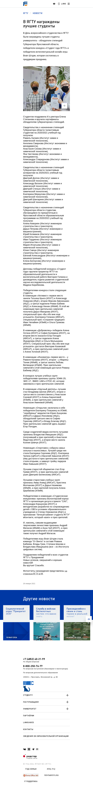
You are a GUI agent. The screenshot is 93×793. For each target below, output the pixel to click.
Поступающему (46, 702)
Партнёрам (28, 715)
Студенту (46, 695)
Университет (46, 708)
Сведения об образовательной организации (46, 736)
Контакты (28, 729)
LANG (63, 4)
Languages (28, 722)
